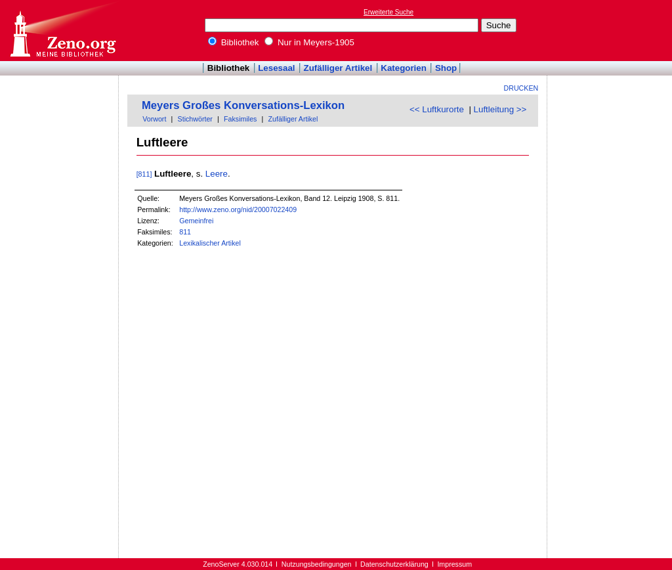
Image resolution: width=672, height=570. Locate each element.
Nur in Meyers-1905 (309, 42)
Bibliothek (233, 42)
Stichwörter (195, 119)
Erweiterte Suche (388, 12)
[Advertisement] (612, 30)
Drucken (521, 88)
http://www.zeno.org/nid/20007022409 (238, 209)
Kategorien (404, 68)
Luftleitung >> (500, 109)
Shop (446, 68)
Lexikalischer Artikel (210, 243)
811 (185, 232)
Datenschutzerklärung (394, 564)
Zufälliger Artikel (338, 68)
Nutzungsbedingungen (317, 564)
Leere (216, 174)
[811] (144, 174)
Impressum (454, 564)
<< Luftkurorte (437, 109)
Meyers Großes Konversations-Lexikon (243, 105)
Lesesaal (276, 68)
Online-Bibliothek (62, 30)
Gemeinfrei (196, 221)
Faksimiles (240, 119)
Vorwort (154, 119)
